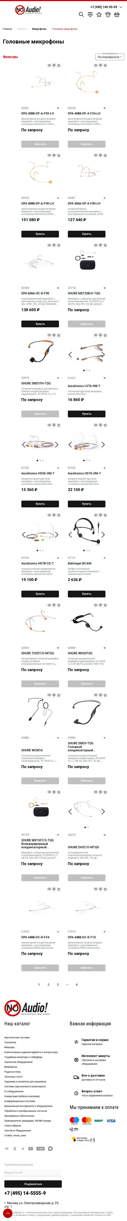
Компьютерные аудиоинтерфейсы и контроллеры (31, 1052)
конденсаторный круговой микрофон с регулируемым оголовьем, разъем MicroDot (36, 481)
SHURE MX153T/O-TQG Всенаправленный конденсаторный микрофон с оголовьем (38, 844)
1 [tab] (84, 370)
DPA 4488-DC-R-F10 (82, 937)
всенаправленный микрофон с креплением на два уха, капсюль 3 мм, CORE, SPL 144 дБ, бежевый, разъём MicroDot (40, 301)
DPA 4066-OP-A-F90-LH (84, 203)
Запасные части (13, 1076)
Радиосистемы (12, 1072)
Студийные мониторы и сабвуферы (23, 1057)
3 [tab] (89, 370)
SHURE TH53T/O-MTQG (37, 653)
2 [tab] (87, 370)
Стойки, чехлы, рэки (15, 1135)
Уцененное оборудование (18, 1062)
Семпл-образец (12, 1125)
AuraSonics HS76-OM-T (84, 473)
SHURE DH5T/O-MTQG (83, 847)
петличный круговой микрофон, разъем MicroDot (85, 392)
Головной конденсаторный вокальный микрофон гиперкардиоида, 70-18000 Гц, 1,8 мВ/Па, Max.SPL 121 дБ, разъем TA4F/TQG (39, 758)
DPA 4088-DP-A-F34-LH (84, 113)
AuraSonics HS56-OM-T (37, 473)
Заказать (40, 144)
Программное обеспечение (19, 1116)
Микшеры (9, 1047)
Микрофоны (10, 1067)
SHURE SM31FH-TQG (36, 383)
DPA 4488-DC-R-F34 (35, 937)
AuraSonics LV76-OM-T (84, 386)
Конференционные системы (19, 1101)
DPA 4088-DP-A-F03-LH (37, 113)
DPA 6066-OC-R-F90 (35, 293)
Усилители (10, 1042)
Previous (70, 354)
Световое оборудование (17, 1130)
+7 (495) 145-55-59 (103, 7)
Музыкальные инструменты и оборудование (28, 1106)
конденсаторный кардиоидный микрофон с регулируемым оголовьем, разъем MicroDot (38, 571)
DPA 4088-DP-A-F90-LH (37, 203)
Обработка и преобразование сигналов (25, 1111)
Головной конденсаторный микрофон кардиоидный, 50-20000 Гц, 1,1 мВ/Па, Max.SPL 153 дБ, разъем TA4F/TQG (86, 758)
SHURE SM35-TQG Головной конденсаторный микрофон (80, 747)
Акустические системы (17, 1037)
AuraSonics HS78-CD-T (37, 563)
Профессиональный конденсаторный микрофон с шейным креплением (84, 571)
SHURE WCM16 (32, 750)
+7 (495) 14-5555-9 (25, 1193)
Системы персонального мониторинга (25, 1086)
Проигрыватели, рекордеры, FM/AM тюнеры (27, 1120)
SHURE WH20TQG (80, 653)
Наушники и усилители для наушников (25, 1081)
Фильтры (10, 57)
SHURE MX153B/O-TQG (84, 293)
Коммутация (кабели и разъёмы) (22, 1096)
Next (103, 354)
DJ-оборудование (13, 1091)
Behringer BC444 (79, 563)
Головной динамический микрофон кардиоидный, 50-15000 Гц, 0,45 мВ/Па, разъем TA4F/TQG (86, 661)
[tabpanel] (86, 352)
